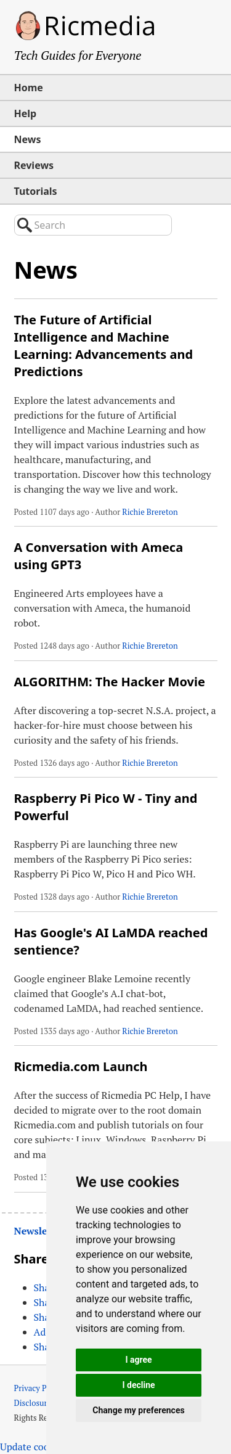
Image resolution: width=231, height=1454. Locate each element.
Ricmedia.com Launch (81, 1066)
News (27, 139)
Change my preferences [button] (138, 1410)
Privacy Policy (39, 1388)
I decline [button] (138, 1385)
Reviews (34, 165)
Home (28, 87)
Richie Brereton (149, 511)
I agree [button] (138, 1360)
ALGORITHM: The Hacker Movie (109, 681)
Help (25, 113)
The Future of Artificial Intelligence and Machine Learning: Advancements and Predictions (103, 345)
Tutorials (35, 191)
